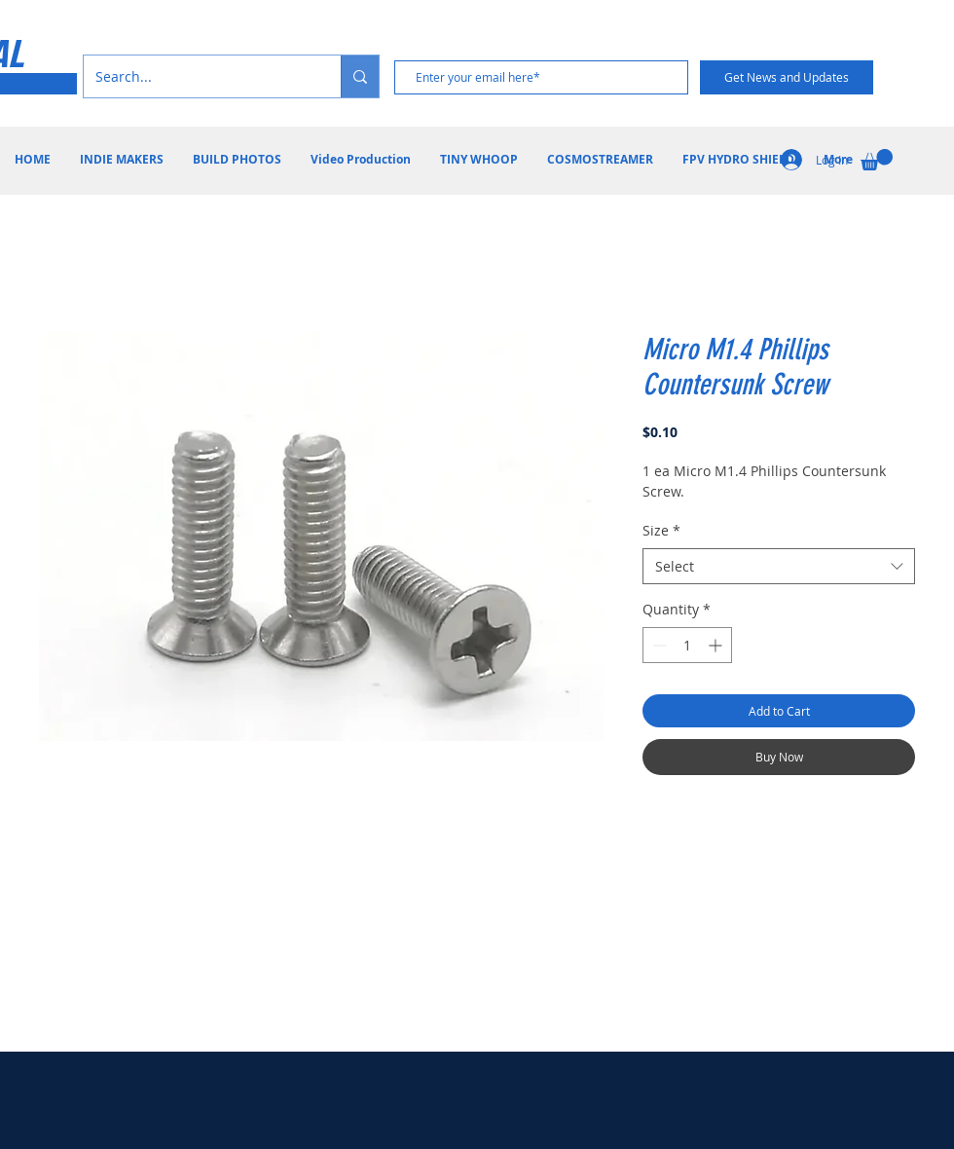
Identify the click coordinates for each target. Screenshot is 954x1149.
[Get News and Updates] (786, 77)
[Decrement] (657, 645)
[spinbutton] (687, 645)
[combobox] (778, 566)
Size (661, 530)
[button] (877, 159)
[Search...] (197, 76)
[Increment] (717, 645)
